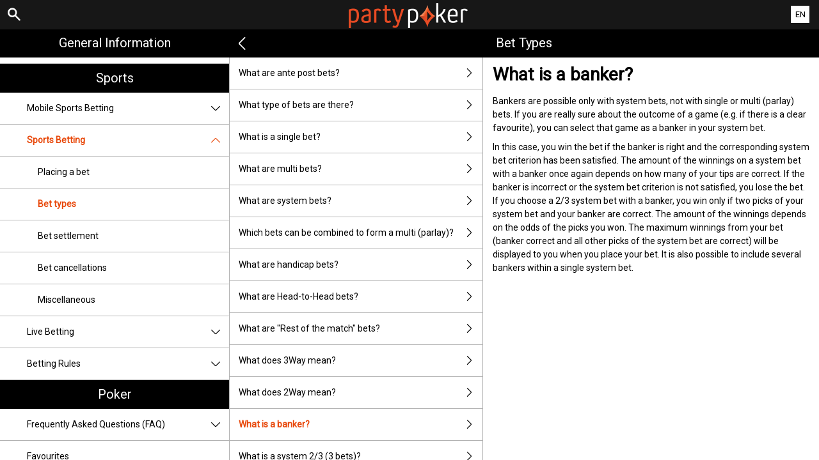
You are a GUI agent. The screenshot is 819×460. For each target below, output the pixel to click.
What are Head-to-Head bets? (360, 296)
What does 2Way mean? (360, 392)
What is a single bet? (360, 137)
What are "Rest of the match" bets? (360, 328)
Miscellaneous (66, 300)
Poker (115, 394)
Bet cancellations (72, 268)
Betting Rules (128, 363)
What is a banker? (360, 424)
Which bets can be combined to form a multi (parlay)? (360, 233)
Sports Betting (128, 140)
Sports (115, 78)
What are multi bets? (360, 169)
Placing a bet (64, 172)
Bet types (57, 204)
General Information (115, 42)
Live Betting (128, 332)
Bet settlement (68, 236)
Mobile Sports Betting (128, 108)
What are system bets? (360, 201)
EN (800, 14)
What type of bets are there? (360, 105)
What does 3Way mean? (360, 360)
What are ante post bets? (360, 73)
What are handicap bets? (360, 264)
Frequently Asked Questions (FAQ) (128, 424)
